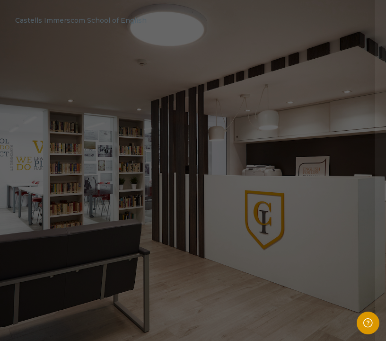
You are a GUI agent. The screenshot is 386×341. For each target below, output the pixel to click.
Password (219, 193)
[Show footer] (368, 323)
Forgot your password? (345, 234)
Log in (286, 260)
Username (219, 149)
